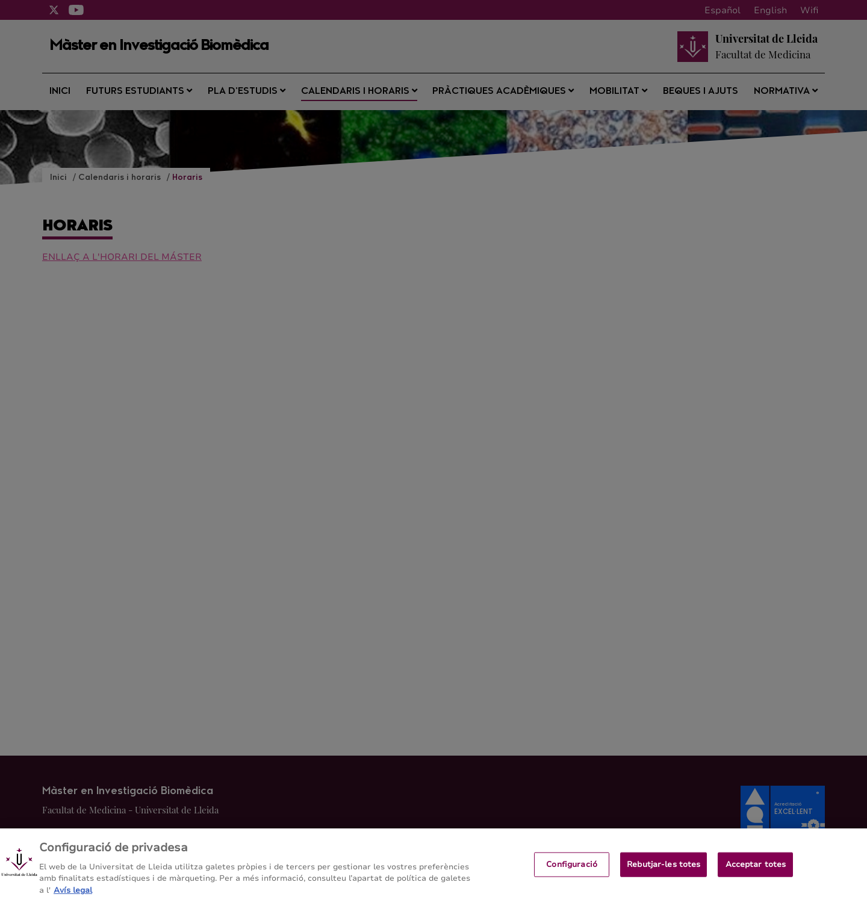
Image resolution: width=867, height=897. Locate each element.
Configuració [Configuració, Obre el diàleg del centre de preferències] (571, 867)
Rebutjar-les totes (663, 867)
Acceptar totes (756, 867)
